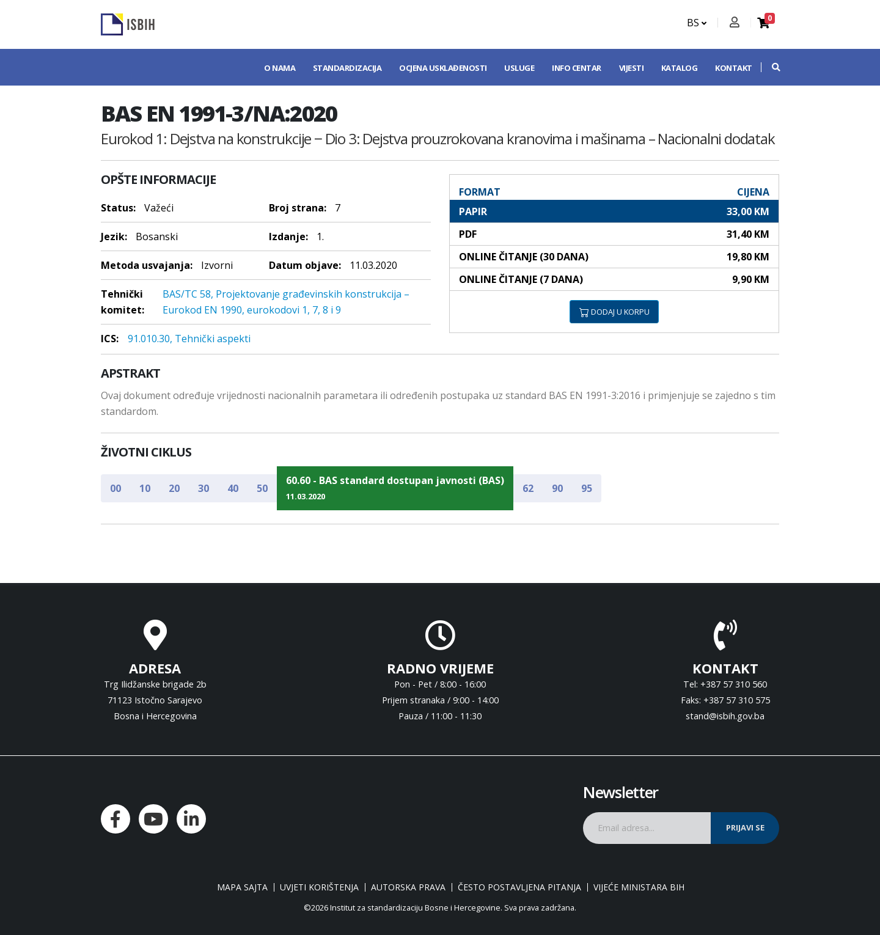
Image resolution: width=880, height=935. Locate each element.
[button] (770, 67)
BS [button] (696, 22)
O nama (279, 67)
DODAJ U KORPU (614, 311)
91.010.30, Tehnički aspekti (189, 338)
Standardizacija (347, 67)
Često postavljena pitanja (519, 887)
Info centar (576, 67)
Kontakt (733, 67)
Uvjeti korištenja (319, 887)
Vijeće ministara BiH (638, 887)
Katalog (679, 67)
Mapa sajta (242, 887)
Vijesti (631, 67)
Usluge (519, 67)
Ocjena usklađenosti (443, 67)
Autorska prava (408, 887)
